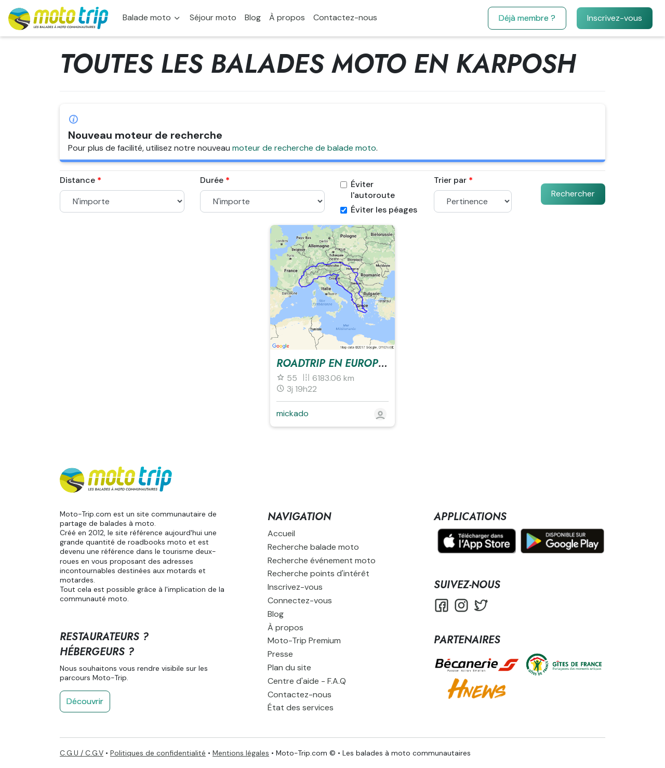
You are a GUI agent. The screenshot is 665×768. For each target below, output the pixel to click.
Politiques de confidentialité (158, 753)
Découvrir (84, 701)
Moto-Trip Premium (304, 640)
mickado (292, 413)
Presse (280, 653)
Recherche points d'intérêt (318, 573)
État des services (301, 707)
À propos (287, 17)
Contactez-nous (345, 17)
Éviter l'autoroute (367, 190)
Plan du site (289, 667)
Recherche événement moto (322, 560)
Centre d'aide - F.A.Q (307, 681)
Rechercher (573, 193)
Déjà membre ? (527, 17)
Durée (211, 180)
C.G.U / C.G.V (81, 753)
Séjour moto (213, 17)
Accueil (281, 533)
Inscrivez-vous (614, 17)
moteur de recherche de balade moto (304, 147)
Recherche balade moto (313, 546)
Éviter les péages (378, 210)
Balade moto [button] (148, 17)
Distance (77, 180)
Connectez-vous (300, 600)
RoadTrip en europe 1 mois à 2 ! (362, 363)
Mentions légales (240, 753)
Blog (253, 17)
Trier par (450, 180)
